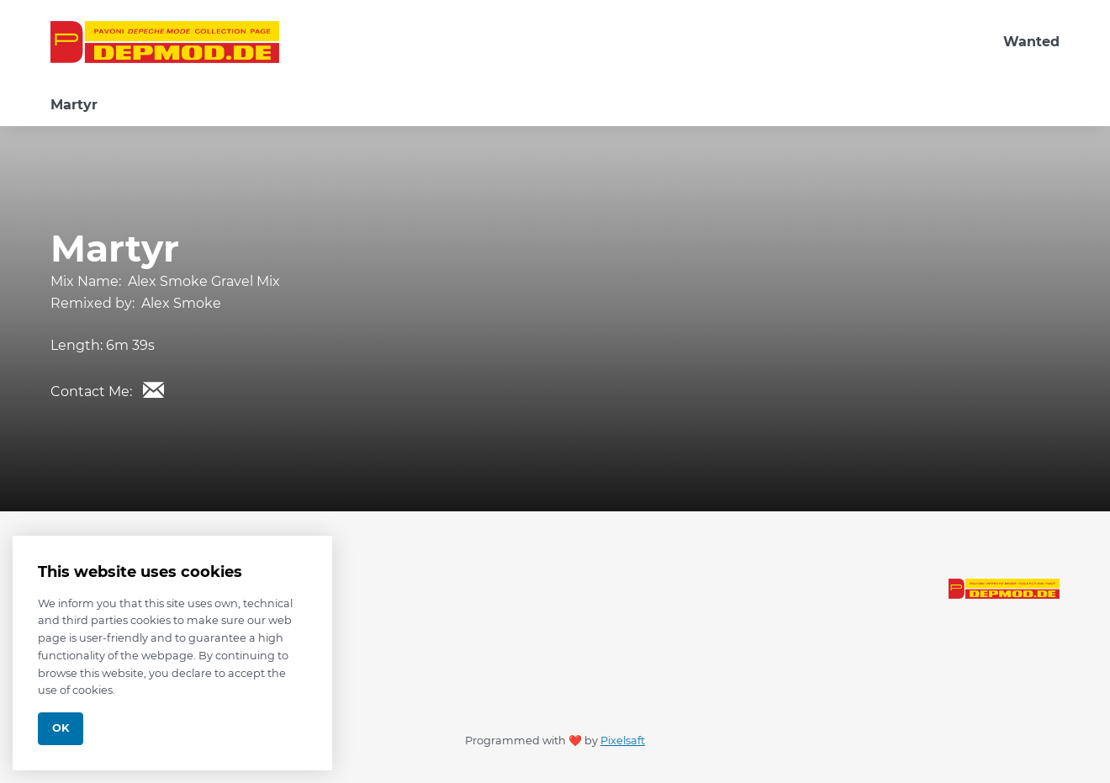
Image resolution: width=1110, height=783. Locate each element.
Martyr (74, 105)
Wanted (1031, 42)
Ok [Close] (60, 728)
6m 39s (130, 345)
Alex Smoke (181, 303)
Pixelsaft (622, 740)
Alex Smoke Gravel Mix (204, 281)
